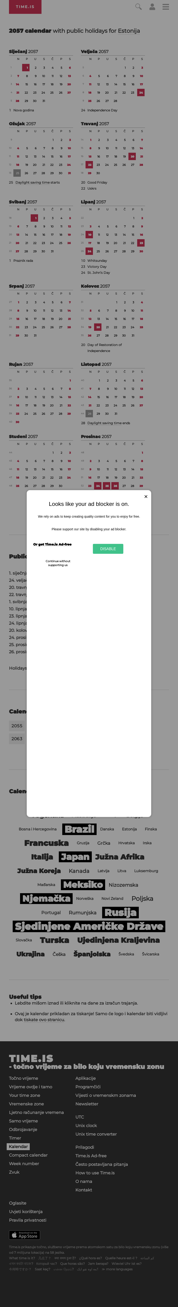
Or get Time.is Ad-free (52, 544)
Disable (108, 549)
